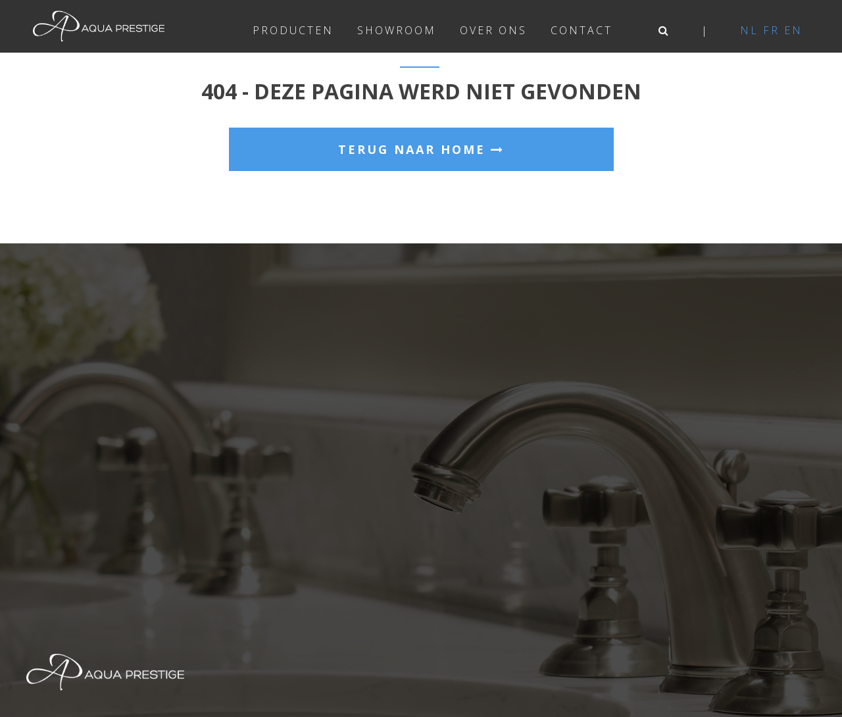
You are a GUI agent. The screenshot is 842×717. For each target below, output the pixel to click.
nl (749, 30)
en (793, 30)
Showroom (396, 30)
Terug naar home (421, 149)
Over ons (493, 30)
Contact (581, 30)
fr (771, 30)
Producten (293, 30)
